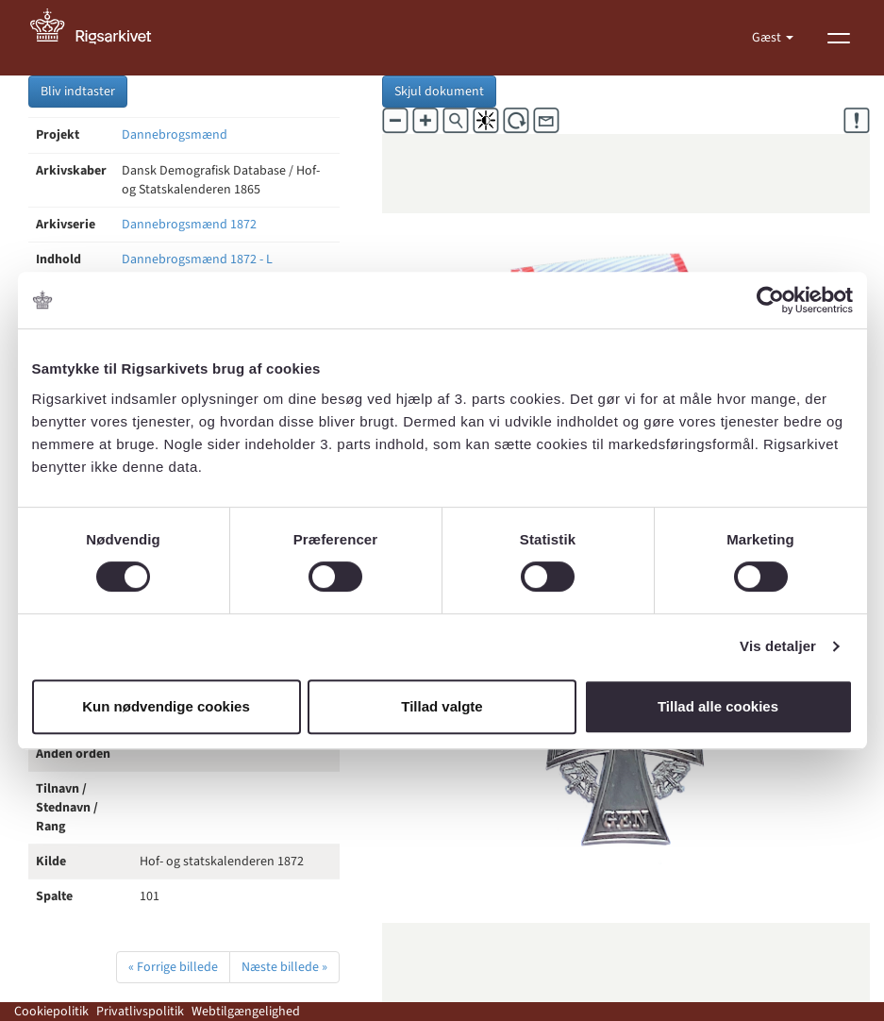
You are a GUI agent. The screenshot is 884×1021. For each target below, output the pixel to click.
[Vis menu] (839, 38)
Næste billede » (284, 967)
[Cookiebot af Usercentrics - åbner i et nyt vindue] (770, 300)
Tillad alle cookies (718, 706)
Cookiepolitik (51, 1011)
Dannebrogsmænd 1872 (189, 224)
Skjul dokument (439, 91)
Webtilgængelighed (246, 1011)
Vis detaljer (778, 646)
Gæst (768, 37)
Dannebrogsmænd (174, 135)
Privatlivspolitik (140, 1011)
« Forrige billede (173, 967)
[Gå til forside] (101, 37)
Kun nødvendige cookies (166, 706)
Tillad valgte (441, 706)
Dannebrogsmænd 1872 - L (197, 259)
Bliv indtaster (78, 91)
